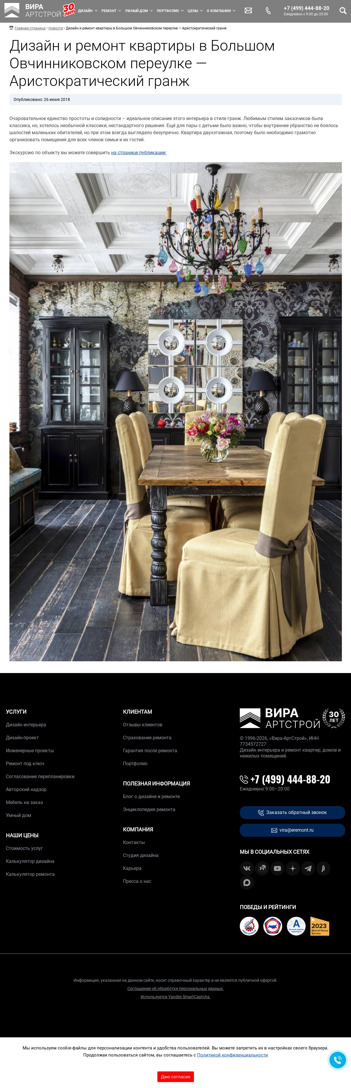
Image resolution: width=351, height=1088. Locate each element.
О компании (218, 11)
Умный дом (136, 11)
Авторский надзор (26, 789)
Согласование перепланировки (40, 776)
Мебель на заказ (24, 802)
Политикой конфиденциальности (232, 1055)
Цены (193, 11)
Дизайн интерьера (26, 724)
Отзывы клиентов (142, 724)
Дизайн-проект (22, 737)
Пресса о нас (137, 881)
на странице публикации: (139, 152)
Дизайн (85, 11)
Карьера (132, 868)
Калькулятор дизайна (30, 861)
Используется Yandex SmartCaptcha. (176, 996)
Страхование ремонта (147, 737)
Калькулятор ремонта (30, 874)
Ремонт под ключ (25, 763)
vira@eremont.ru (292, 830)
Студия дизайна (141, 855)
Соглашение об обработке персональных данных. (175, 988)
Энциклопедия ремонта (149, 809)
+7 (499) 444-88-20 (306, 8)
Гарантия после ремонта (150, 750)
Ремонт (109, 11)
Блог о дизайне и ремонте (151, 796)
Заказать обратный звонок (292, 813)
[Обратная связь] (338, 1060)
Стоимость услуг (24, 848)
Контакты (134, 842)
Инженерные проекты (30, 750)
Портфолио (168, 11)
